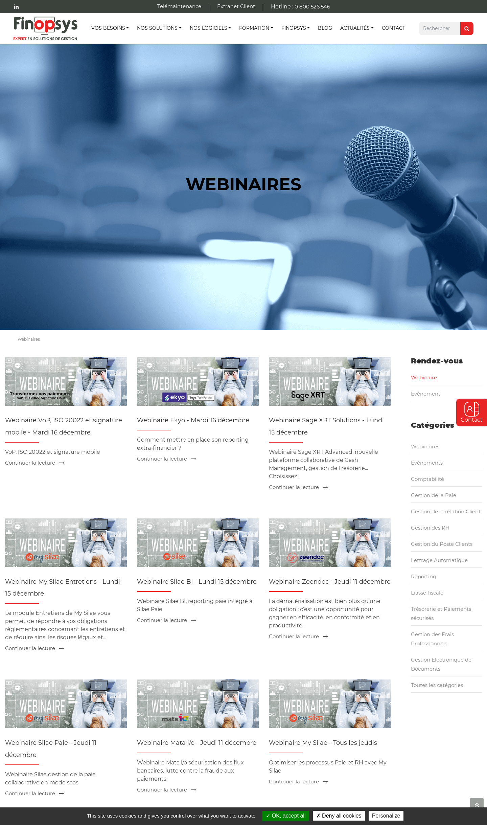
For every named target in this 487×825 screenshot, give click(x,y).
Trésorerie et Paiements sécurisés (441, 613)
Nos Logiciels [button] (208, 28)
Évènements (427, 463)
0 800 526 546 (312, 6)
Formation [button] (254, 28)
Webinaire (424, 377)
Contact (393, 28)
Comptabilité (427, 479)
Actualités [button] (355, 28)
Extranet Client (236, 6)
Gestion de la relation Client (446, 511)
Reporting (423, 576)
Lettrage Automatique (439, 560)
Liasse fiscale (427, 592)
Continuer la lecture (34, 463)
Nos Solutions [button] (157, 28)
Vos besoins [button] (108, 28)
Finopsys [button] (293, 28)
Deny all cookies (339, 816)
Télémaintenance (179, 6)
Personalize (386, 816)
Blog (325, 28)
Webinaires (425, 446)
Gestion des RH (430, 528)
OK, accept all (285, 816)
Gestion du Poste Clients (441, 544)
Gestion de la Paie (433, 495)
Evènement (425, 394)
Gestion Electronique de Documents (441, 664)
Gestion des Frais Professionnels (432, 639)
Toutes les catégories (437, 685)
